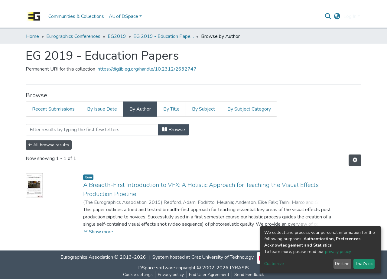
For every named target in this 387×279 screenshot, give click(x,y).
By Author (140, 109)
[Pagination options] (355, 160)
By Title (171, 109)
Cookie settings (138, 274)
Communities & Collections (76, 16)
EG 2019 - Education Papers (163, 36)
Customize (274, 264)
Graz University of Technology (222, 257)
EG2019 (117, 36)
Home (32, 36)
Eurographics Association (86, 257)
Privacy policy (171, 274)
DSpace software (156, 267)
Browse (173, 129)
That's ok (364, 264)
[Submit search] (328, 16)
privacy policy (338, 251)
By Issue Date (102, 109)
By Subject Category (249, 109)
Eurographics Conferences (73, 36)
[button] (337, 16)
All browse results (48, 145)
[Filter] (92, 129)
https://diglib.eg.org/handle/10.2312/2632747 (147, 69)
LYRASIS (239, 267)
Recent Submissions (53, 109)
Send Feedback (249, 274)
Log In (349, 16)
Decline (342, 264)
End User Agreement (209, 274)
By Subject (203, 109)
